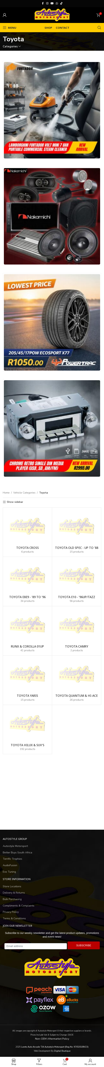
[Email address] (35, 946)
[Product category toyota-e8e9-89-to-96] (27, 581)
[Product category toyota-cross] (27, 532)
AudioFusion (10, 865)
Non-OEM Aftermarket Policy (52, 1039)
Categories (10, 46)
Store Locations (12, 886)
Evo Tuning (9, 872)
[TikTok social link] (61, 3)
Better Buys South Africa (17, 852)
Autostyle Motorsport (15, 846)
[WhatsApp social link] (57, 3)
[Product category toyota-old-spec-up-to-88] (76, 532)
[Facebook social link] (43, 3)
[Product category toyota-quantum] (76, 680)
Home (6, 492)
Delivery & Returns (14, 892)
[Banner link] (52, 110)
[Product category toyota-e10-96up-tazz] (76, 581)
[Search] (99, 27)
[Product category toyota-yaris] (27, 680)
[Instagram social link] (47, 3)
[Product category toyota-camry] (76, 631)
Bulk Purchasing (12, 899)
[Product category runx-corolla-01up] (27, 631)
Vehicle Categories (24, 492)
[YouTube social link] (52, 3)
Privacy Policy (11, 912)
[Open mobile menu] (9, 27)
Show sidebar (15, 502)
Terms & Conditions (14, 918)
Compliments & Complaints (18, 905)
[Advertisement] (52, 792)
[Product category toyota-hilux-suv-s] (27, 729)
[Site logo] (52, 14)
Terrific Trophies (12, 859)
